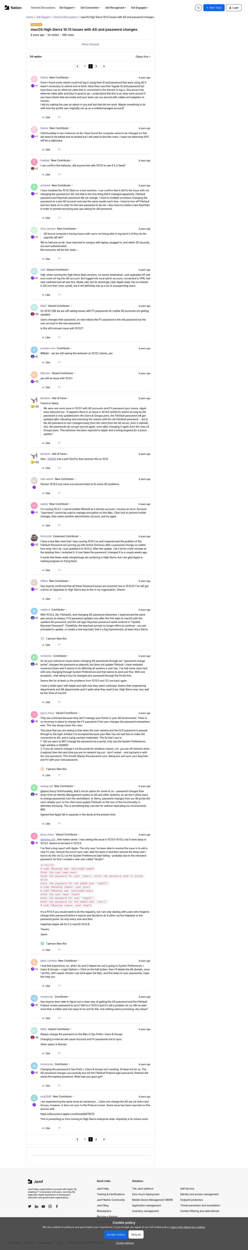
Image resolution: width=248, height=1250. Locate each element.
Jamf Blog (103, 1205)
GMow (44, 580)
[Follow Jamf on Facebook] (57, 1206)
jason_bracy (47, 712)
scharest (45, 185)
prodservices (47, 348)
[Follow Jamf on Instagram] (50, 1206)
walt (42, 269)
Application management (146, 1205)
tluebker (45, 160)
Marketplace (104, 1210)
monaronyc (46, 996)
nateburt (45, 609)
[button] (214, 7)
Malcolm (45, 373)
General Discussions (43, 7)
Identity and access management (199, 1194)
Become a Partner (107, 1216)
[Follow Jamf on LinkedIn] (36, 1206)
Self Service (187, 1188)
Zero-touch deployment (145, 1194)
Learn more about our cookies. (188, 1227)
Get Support (67, 7)
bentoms (45, 398)
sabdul (44, 503)
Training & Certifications (111, 1194)
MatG (43, 305)
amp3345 (45, 1096)
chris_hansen (48, 228)
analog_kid (46, 786)
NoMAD (51, 458)
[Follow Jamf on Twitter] (29, 1206)
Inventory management (145, 1210)
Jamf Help (103, 1188)
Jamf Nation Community (111, 1199)
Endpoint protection (191, 1199)
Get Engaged (140, 7)
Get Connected (91, 7)
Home (29, 17)
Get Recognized (116, 7)
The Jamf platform (142, 1188)
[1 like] (53, 638)
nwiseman (46, 655)
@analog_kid (47, 839)
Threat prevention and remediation (200, 1205)
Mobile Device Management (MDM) (152, 1199)
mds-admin (47, 478)
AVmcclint (46, 536)
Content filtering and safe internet (199, 1210)
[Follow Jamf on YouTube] (43, 1206)
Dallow (44, 77)
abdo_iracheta (48, 960)
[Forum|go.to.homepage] (13, 7)
